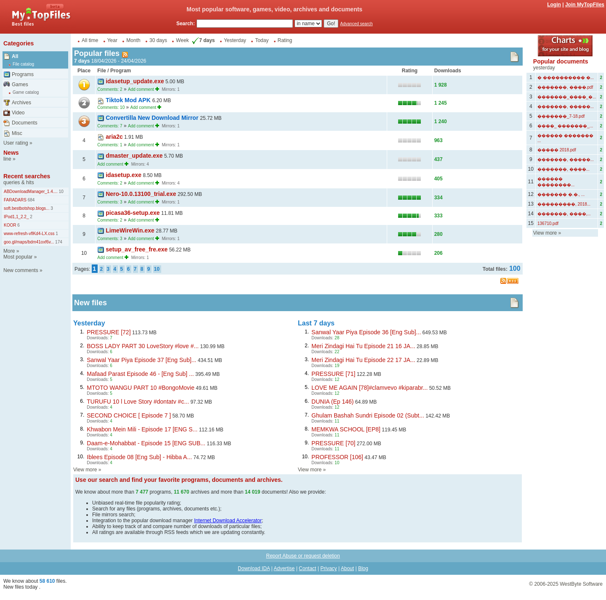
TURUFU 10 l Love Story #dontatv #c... (138, 401)
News (11, 152)
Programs (23, 74)
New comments (20, 270)
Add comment (141, 89)
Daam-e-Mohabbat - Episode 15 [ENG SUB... (146, 443)
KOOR (10, 225)
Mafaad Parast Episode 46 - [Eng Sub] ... (140, 373)
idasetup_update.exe (135, 81)
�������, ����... (563, 169)
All (15, 56)
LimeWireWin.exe (130, 230)
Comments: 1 (109, 145)
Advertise (284, 568)
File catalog (23, 64)
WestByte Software (581, 584)
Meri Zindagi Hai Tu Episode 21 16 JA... (363, 346)
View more (85, 470)
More (9, 251)
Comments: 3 (109, 202)
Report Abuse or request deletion (303, 556)
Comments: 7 (109, 126)
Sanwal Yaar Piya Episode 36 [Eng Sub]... (366, 332)
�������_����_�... (566, 97)
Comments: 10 (111, 107)
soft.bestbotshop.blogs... (26, 208)
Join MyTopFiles (584, 5)
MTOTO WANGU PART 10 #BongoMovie (140, 387)
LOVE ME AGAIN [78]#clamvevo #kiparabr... (369, 387)
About (347, 568)
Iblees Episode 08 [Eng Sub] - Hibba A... (139, 457)
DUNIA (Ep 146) (332, 401)
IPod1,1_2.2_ (16, 216)
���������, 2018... (563, 204)
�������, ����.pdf (565, 87)
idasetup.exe (123, 175)
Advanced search (356, 23)
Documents (24, 123)
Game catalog (26, 92)
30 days (158, 40)
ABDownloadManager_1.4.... (31, 191)
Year (112, 40)
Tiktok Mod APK (129, 100)
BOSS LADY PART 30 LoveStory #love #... (143, 346)
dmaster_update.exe (134, 155)
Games (20, 84)
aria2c (114, 136)
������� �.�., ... (561, 194)
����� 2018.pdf (556, 150)
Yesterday (235, 40)
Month (133, 40)
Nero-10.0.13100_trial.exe (141, 193)
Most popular (17, 257)
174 (58, 242)
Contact (307, 568)
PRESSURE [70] (333, 443)
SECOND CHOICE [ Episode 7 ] (129, 415)
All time (90, 40)
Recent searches (26, 176)
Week (182, 40)
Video (18, 113)
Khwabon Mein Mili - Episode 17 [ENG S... (142, 429)
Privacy (328, 568)
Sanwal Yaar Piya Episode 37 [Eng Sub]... (141, 360)
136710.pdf (547, 223)
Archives (21, 103)
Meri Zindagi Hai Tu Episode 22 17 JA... (363, 360)
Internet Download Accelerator (228, 520)
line (7, 159)
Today (261, 40)
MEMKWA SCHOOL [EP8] (345, 429)
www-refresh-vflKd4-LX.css (29, 233)
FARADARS (15, 200)
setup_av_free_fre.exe (136, 249)
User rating (15, 143)
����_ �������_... (565, 126)
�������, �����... (565, 106)
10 (61, 191)
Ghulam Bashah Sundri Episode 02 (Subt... (367, 415)
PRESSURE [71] (333, 373)
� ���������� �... (565, 77)
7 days (202, 40)
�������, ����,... (564, 213)
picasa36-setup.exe (132, 212)
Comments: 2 (109, 89)
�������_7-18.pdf (561, 116)
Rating (285, 40)
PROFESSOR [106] (337, 457)
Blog (363, 568)
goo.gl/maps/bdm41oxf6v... (29, 242)
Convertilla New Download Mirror (153, 117)
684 (31, 200)
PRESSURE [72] (108, 332)
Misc (17, 133)
